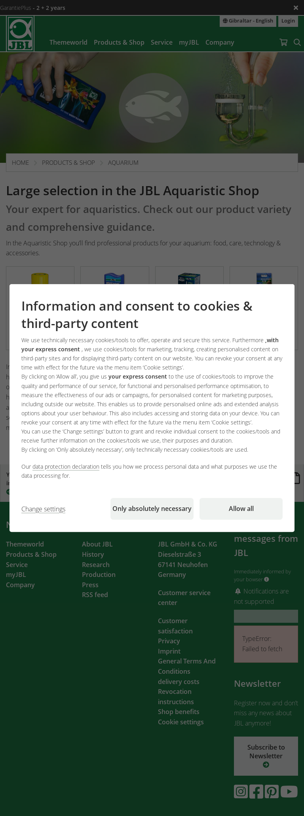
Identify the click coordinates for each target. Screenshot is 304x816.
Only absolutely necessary (152, 508)
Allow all (241, 508)
